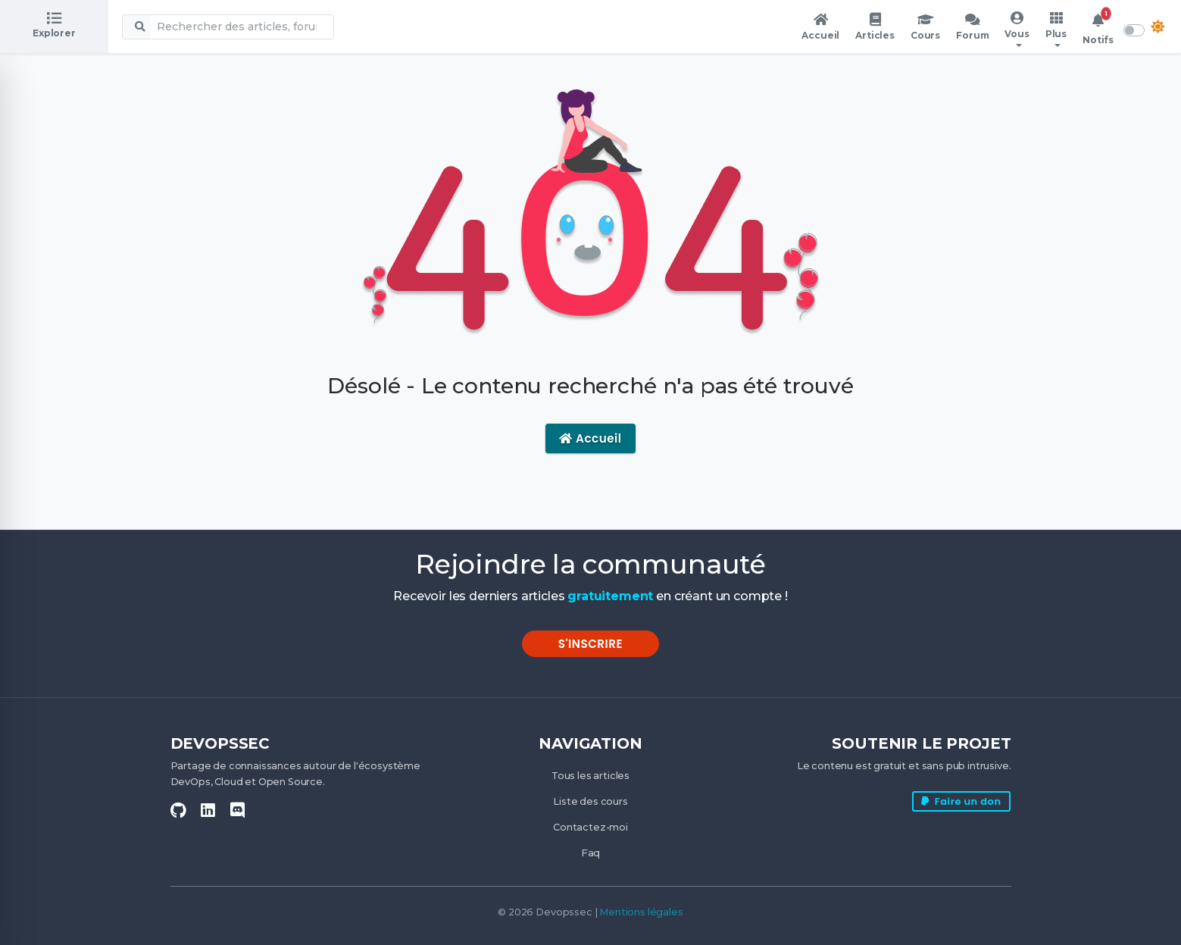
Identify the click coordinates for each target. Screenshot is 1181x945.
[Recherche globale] (242, 27)
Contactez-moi (590, 827)
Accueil (590, 438)
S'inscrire (590, 644)
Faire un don (961, 801)
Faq (591, 853)
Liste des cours (590, 801)
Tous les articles (590, 775)
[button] (1016, 30)
